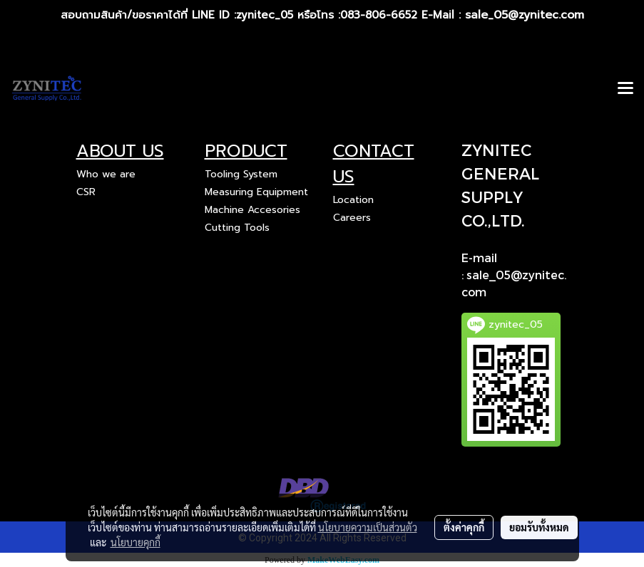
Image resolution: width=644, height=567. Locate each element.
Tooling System (241, 174)
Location (353, 199)
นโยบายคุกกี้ (135, 542)
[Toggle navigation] (625, 89)
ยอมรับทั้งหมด (539, 527)
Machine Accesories (252, 209)
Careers (352, 217)
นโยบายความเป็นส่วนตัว (367, 527)
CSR (86, 191)
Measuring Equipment (256, 191)
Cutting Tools (237, 227)
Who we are (106, 174)
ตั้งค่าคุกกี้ (464, 527)
